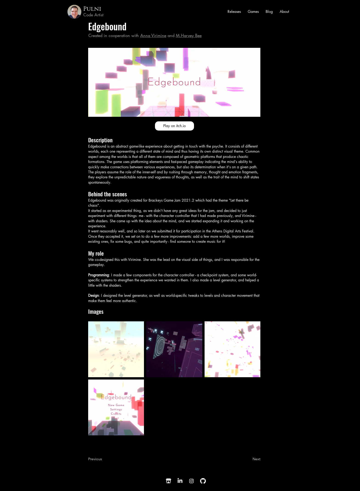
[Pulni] (101, 9)
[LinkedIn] (180, 481)
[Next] (248, 459)
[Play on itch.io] (174, 126)
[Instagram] (191, 481)
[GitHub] (203, 481)
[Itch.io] (169, 481)
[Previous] (103, 459)
